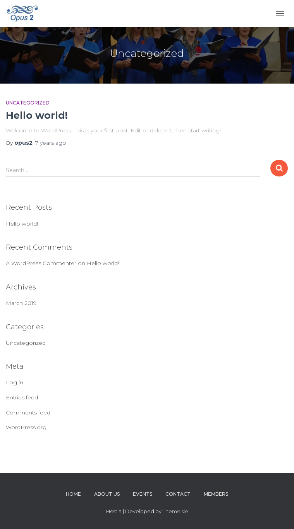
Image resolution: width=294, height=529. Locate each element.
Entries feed (22, 397)
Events (142, 494)
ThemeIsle (175, 511)
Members (216, 494)
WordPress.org (26, 427)
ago (50, 142)
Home (73, 494)
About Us (107, 494)
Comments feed (28, 412)
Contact (178, 494)
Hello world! (37, 115)
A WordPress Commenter (41, 263)
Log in (14, 382)
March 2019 (21, 303)
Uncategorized (28, 103)
